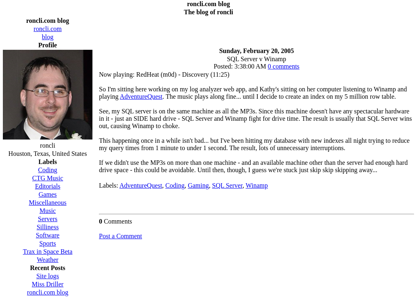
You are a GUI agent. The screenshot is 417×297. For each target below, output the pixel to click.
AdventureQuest (141, 96)
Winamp (257, 185)
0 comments (284, 66)
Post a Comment (120, 236)
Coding (174, 185)
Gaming (198, 185)
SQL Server (227, 185)
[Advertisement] (256, 29)
